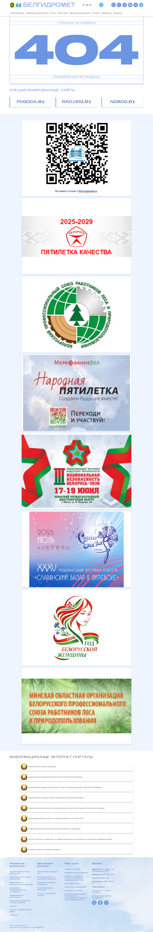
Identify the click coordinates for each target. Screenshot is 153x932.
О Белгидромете (18, 13)
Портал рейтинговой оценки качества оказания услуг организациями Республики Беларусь (63, 808)
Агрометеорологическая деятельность (20, 873)
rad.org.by (77, 102)
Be (87, 5)
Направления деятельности (41, 13)
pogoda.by (31, 102)
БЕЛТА (41, 928)
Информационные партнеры (76, 873)
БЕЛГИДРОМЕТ (49, 5)
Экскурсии (132, 13)
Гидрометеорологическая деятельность (20, 878)
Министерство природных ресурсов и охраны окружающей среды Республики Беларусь (61, 787)
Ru (83, 5)
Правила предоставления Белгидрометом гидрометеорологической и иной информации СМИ (75, 897)
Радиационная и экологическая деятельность (21, 884)
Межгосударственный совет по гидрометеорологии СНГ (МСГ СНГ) (52, 818)
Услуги (59, 13)
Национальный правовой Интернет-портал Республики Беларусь (51, 777)
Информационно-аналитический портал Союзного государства (50, 829)
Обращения (120, 13)
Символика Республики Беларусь (38, 767)
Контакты (108, 13)
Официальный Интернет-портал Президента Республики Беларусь (52, 798)
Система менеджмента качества (46, 894)
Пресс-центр (70, 13)
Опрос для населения (73, 891)
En (90, 5)
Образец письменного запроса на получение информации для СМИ (73, 878)
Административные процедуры (45, 889)
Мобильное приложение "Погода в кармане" (20, 902)
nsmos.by (122, 102)
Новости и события (72, 869)
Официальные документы (90, 13)
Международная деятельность (16, 896)
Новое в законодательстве (75, 887)
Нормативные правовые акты (47, 873)
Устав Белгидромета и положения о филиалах (46, 878)
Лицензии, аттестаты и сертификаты (46, 884)
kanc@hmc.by (103, 878)
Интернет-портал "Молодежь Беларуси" (41, 850)
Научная (13, 906)
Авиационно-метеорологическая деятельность (18, 890)
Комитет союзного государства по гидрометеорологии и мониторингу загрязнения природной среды (66, 839)
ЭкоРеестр (14, 915)
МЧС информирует (72, 884)
